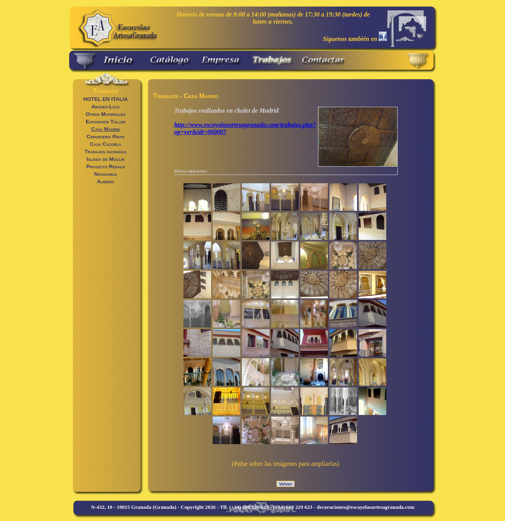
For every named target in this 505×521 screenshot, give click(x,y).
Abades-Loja (105, 107)
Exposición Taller (105, 122)
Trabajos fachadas (106, 151)
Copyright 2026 (198, 507)
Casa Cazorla (105, 144)
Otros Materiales (105, 114)
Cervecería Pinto (106, 137)
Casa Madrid (106, 129)
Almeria (105, 181)
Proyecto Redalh (105, 166)
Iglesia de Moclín (105, 159)
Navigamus (105, 174)
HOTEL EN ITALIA (105, 99)
